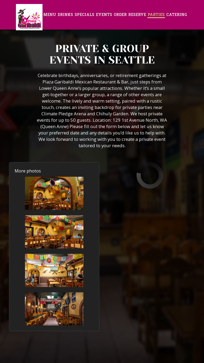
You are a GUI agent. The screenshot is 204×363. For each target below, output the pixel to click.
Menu (49, 14)
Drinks (65, 14)
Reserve (137, 14)
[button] (54, 193)
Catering (176, 14)
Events (104, 14)
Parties (156, 14)
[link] (29, 17)
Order (120, 14)
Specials (84, 14)
